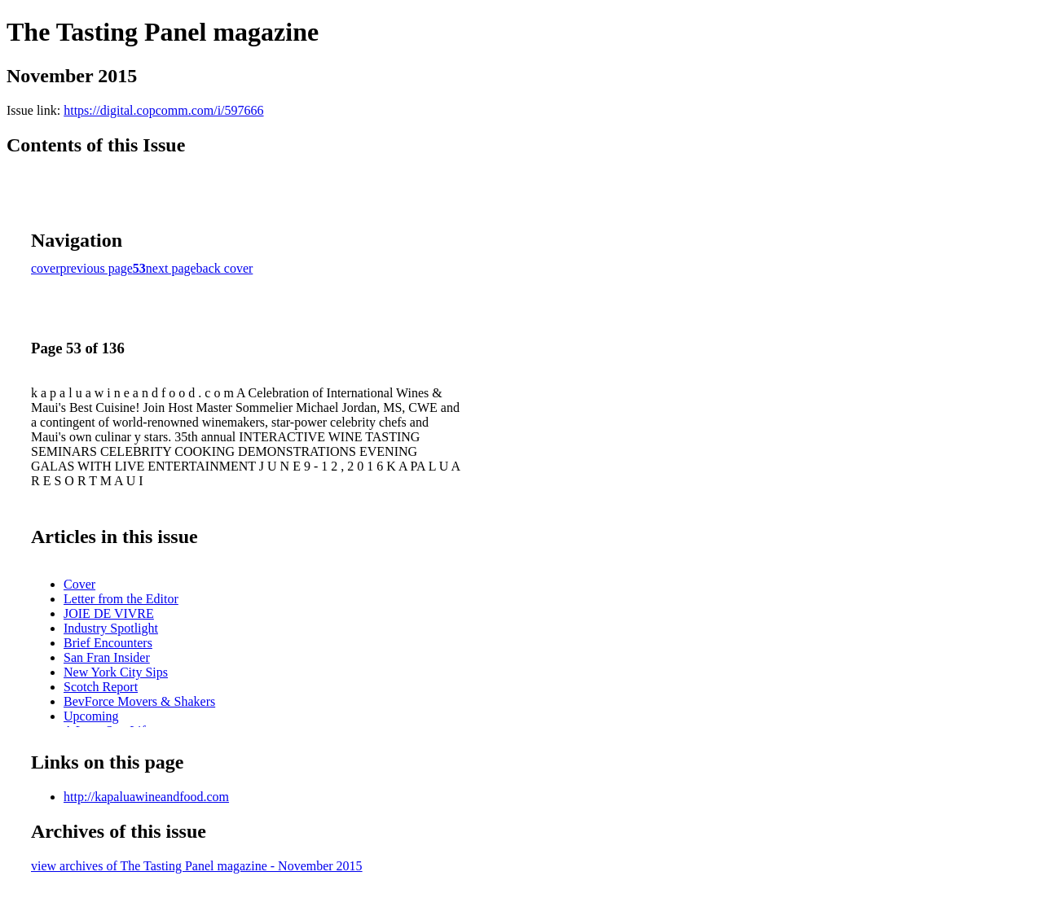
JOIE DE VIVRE (109, 613)
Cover (79, 584)
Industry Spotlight (111, 628)
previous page (96, 268)
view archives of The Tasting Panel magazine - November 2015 (197, 866)
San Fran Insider (107, 657)
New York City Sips (116, 672)
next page (171, 268)
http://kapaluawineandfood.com (146, 797)
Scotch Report (101, 687)
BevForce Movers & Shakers (139, 701)
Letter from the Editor (121, 599)
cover (45, 268)
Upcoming (91, 716)
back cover (224, 268)
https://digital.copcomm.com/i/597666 (163, 110)
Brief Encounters (108, 643)
